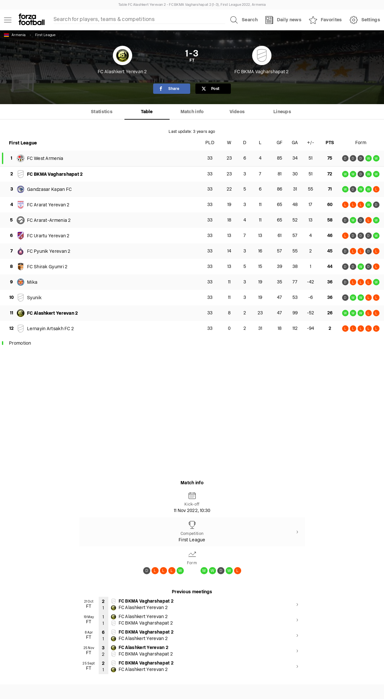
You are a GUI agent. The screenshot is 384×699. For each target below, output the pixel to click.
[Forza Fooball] (31, 20)
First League (45, 35)
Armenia (14, 35)
